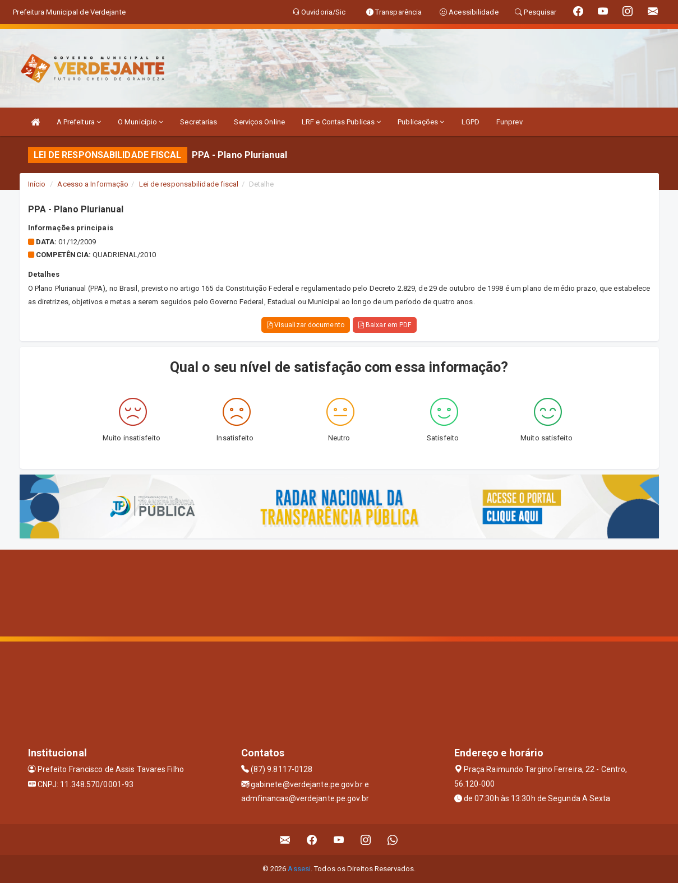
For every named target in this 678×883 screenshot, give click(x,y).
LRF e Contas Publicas (341, 122)
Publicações (421, 122)
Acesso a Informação (92, 184)
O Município (140, 122)
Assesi (299, 869)
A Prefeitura (79, 122)
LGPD (470, 122)
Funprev (509, 122)
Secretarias (198, 122)
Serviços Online (259, 122)
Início (37, 184)
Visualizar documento (305, 325)
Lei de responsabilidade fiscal (189, 184)
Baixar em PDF (385, 325)
